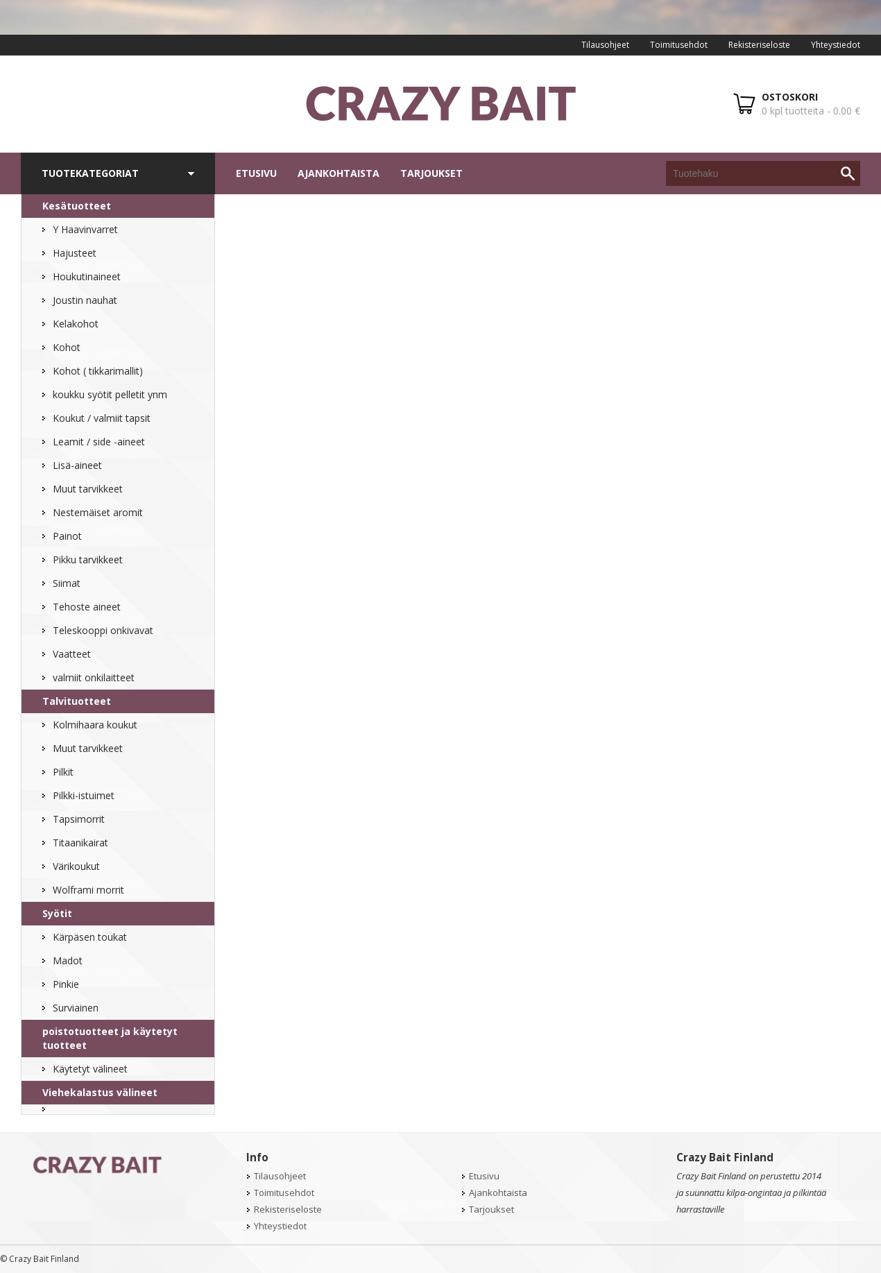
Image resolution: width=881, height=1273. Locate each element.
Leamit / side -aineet (99, 441)
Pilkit (63, 771)
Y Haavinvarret (85, 229)
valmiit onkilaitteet (94, 677)
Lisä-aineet (77, 465)
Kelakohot (76, 323)
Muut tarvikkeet (88, 488)
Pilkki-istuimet (83, 795)
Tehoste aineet (87, 606)
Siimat (66, 583)
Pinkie (66, 984)
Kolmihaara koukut (95, 724)
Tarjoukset (431, 173)
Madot (68, 960)
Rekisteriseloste (759, 45)
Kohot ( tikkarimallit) (98, 370)
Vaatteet (72, 653)
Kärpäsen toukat (90, 936)
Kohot (66, 347)
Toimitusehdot (679, 45)
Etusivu (256, 173)
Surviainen (76, 1007)
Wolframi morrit (88, 889)
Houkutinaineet (87, 276)
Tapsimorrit (79, 819)
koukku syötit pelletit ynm (110, 394)
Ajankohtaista (338, 173)
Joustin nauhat (85, 300)
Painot (67, 535)
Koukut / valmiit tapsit (102, 418)
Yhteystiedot (835, 45)
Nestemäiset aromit (98, 512)
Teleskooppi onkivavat (103, 630)
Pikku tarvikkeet (88, 559)
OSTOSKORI (790, 96)
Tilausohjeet (605, 45)
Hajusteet (74, 252)
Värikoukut (76, 866)
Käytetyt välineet (90, 1068)
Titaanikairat (80, 842)
